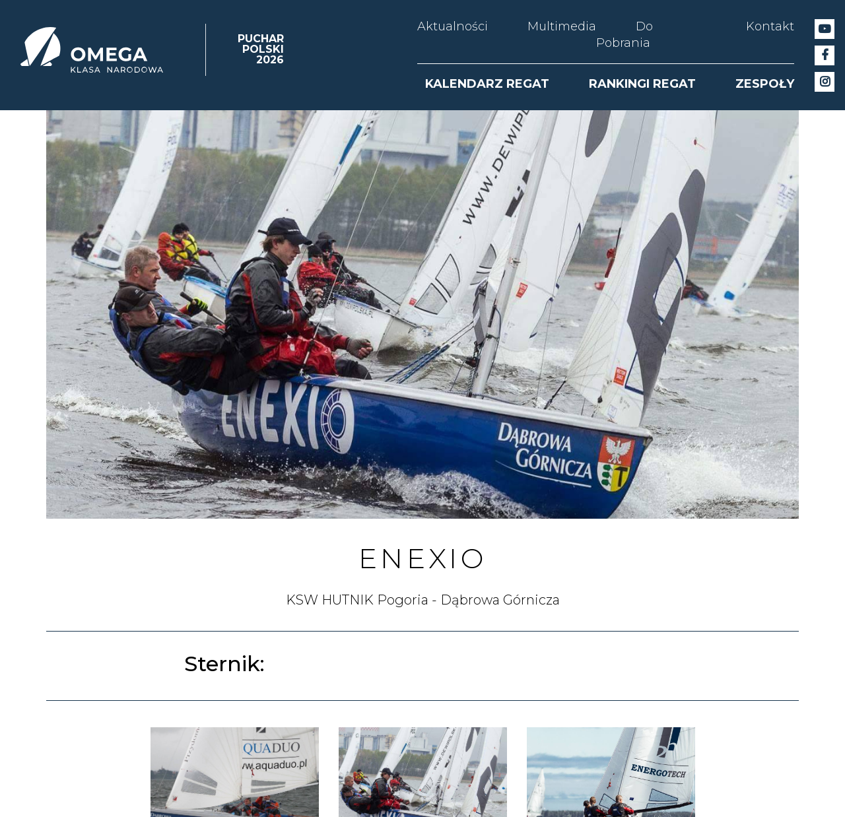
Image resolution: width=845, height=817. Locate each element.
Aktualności (452, 26)
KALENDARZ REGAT (487, 84)
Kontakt (770, 26)
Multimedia (561, 26)
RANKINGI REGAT (642, 84)
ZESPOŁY (764, 84)
